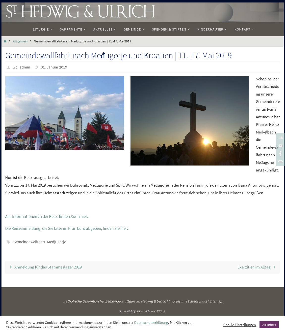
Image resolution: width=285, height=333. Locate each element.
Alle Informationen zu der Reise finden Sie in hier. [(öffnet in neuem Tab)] (46, 216)
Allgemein (20, 41)
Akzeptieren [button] (269, 324)
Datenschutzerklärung (151, 322)
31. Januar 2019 (54, 67)
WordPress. (157, 311)
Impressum (176, 301)
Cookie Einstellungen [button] (239, 325)
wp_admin (21, 67)
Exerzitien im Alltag (257, 266)
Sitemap (215, 301)
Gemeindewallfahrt (29, 241)
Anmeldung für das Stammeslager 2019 (45, 266)
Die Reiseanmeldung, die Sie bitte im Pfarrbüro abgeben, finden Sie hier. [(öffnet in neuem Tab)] (66, 228)
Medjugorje (56, 241)
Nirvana (141, 311)
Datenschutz (197, 301)
